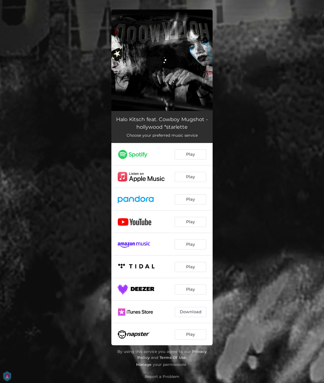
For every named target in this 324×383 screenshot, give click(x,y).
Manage (144, 364)
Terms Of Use (172, 357)
